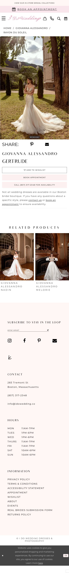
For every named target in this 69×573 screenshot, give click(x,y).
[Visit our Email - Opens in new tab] (54, 348)
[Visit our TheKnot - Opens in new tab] (10, 364)
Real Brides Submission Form (30, 517)
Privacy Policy (19, 486)
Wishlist (14, 504)
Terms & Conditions (23, 491)
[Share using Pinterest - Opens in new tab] (32, 145)
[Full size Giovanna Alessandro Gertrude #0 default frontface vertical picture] (34, 88)
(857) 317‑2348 (17, 402)
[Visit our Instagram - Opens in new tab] (10, 348)
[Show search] (58, 19)
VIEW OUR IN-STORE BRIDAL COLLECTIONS (34, 3)
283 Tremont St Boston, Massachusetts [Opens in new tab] (23, 391)
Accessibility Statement (26, 495)
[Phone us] (51, 19)
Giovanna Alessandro (32, 28)
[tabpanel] (34, 88)
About (12, 508)
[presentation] (17, 263)
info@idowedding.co (21, 411)
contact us (35, 206)
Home (7, 28)
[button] (44, 19)
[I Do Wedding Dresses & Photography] (24, 19)
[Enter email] (34, 337)
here (40, 570)
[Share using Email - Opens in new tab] (47, 145)
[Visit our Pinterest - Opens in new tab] (39, 348)
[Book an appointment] (34, 9)
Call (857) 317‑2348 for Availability (35, 190)
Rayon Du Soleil (15, 33)
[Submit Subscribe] (55, 337)
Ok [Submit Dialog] (65, 562)
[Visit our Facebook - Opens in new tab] (24, 348)
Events (13, 513)
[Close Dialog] (3, 562)
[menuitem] (44, 19)
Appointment (18, 499)
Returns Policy (19, 521)
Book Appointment (34, 181)
